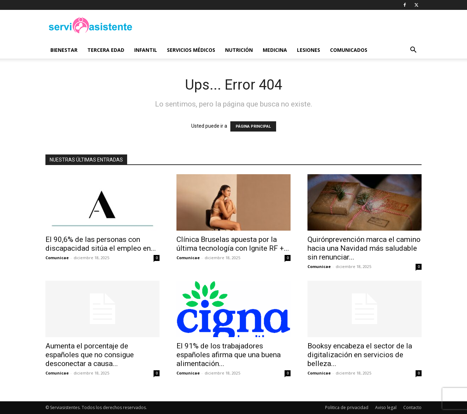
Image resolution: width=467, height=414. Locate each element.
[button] (413, 50)
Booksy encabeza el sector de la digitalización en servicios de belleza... (359, 355)
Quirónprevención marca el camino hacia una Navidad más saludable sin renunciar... (364, 248)
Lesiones (308, 50)
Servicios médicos (191, 50)
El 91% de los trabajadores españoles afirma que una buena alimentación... (228, 355)
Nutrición (239, 50)
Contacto (412, 407)
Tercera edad (105, 50)
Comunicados (348, 50)
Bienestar (63, 50)
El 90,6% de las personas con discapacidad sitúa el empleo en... (100, 243)
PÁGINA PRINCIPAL (253, 126)
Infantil (145, 50)
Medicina (275, 50)
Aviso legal (386, 407)
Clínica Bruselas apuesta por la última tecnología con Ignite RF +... (232, 243)
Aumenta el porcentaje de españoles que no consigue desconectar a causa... (89, 355)
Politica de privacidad (346, 407)
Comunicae (57, 257)
